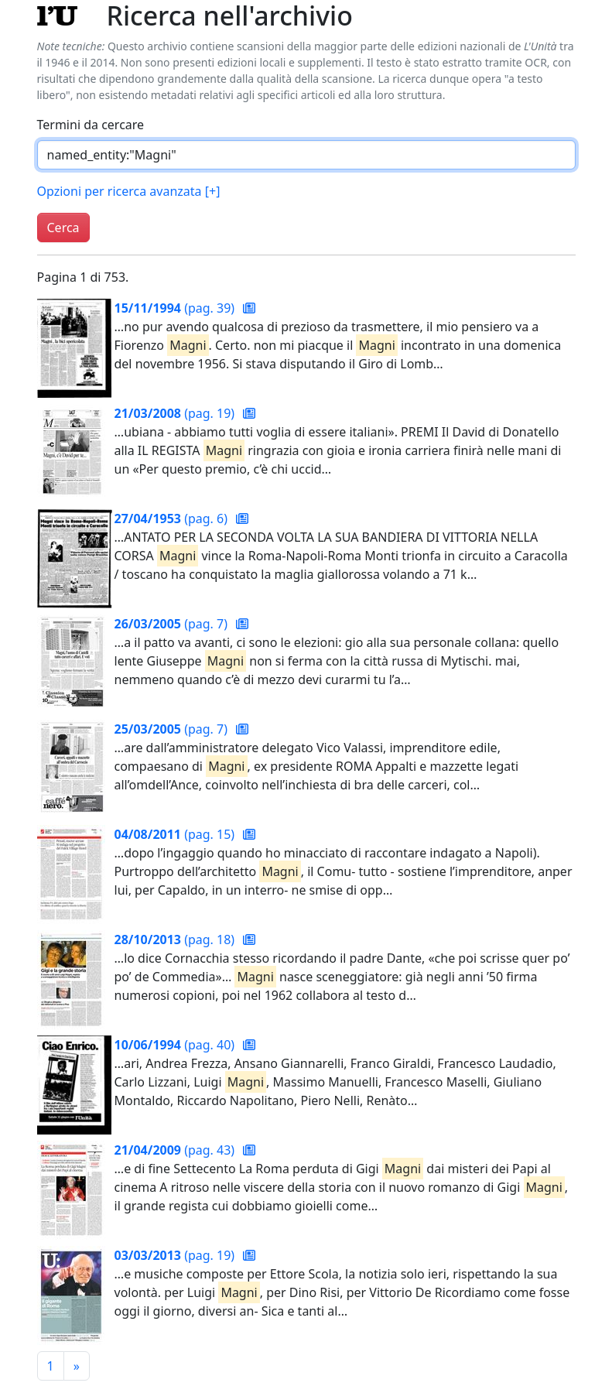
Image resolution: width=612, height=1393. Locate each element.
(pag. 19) (176, 413)
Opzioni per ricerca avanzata (129, 191)
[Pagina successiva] (76, 1366)
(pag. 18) (176, 939)
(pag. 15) (176, 834)
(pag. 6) (173, 518)
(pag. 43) (176, 1150)
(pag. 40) (176, 1044)
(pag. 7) (173, 623)
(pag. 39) (176, 308)
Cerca (63, 227)
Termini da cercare (91, 124)
